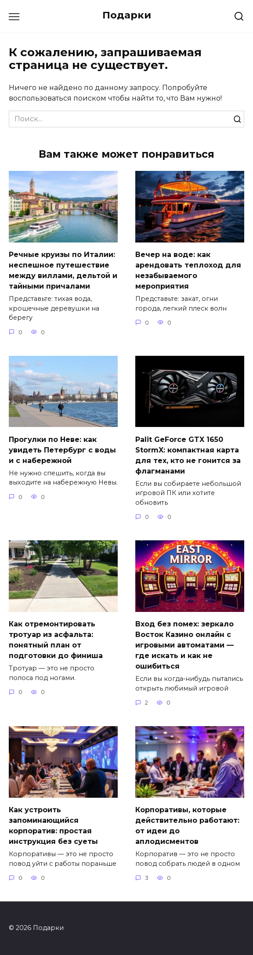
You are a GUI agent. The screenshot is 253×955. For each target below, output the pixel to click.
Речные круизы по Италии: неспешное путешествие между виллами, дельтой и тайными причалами (63, 270)
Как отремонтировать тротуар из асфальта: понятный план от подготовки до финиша (56, 640)
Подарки (126, 15)
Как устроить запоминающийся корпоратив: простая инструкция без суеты (53, 826)
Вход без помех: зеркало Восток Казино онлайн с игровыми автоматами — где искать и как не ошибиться (184, 645)
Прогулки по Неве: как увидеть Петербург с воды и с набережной (62, 449)
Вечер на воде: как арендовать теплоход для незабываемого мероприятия (188, 270)
